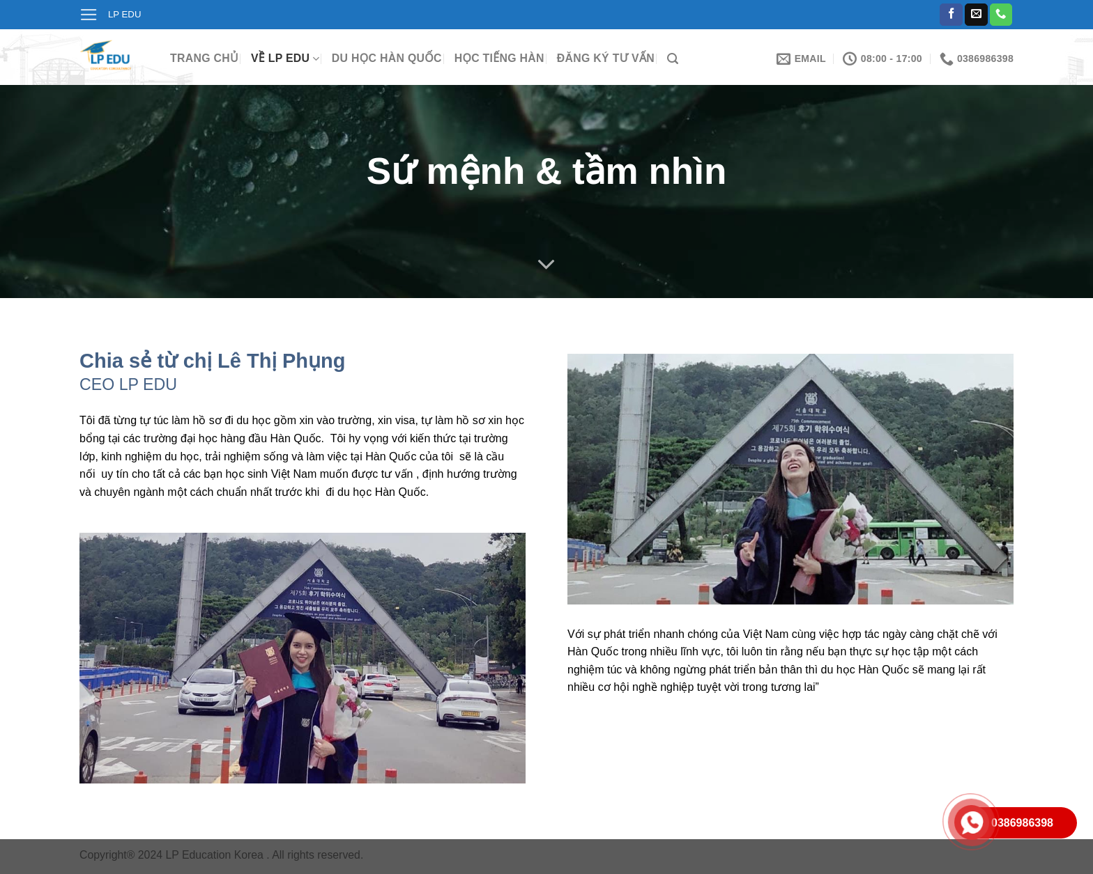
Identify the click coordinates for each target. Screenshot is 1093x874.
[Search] (672, 58)
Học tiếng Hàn (499, 58)
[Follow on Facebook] (951, 14)
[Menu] (88, 14)
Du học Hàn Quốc (387, 58)
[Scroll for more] (546, 264)
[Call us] (1001, 14)
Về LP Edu (285, 58)
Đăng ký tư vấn (606, 58)
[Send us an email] (976, 14)
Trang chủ (204, 58)
